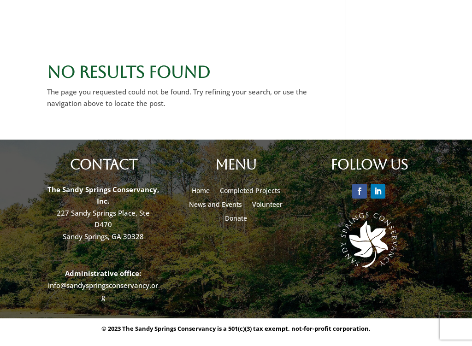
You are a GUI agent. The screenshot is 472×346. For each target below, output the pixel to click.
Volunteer (309, 24)
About (353, 24)
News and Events (215, 204)
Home (201, 190)
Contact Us (410, 24)
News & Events (143, 24)
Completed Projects (250, 190)
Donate (210, 24)
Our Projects (64, 24)
